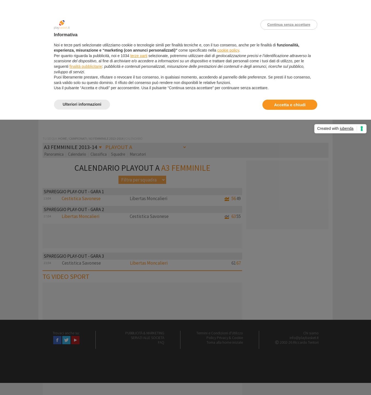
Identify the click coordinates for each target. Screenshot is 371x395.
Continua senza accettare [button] (288, 25)
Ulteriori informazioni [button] (82, 104)
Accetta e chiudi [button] (289, 104)
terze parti (138, 56)
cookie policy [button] (228, 50)
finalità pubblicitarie (85, 66)
